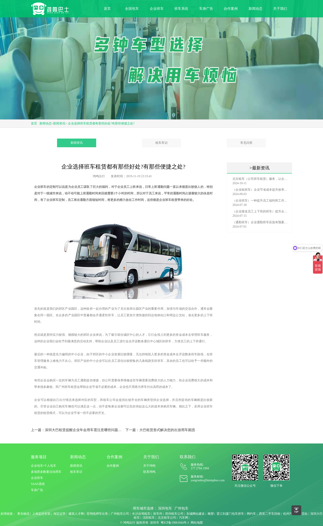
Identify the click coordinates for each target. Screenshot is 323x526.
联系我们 (187, 457)
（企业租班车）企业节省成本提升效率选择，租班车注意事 (260, 189)
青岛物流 (23, 513)
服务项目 (39, 457)
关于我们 (280, 8)
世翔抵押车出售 (97, 513)
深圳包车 (165, 508)
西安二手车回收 (269, 513)
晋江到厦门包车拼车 (230, 513)
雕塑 (211, 513)
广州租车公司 (120, 513)
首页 (107, 8)
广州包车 (181, 508)
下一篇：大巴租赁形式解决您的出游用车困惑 (160, 430)
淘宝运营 (59, 513)
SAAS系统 (38, 484)
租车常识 (161, 142)
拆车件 (157, 513)
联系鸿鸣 (149, 471)
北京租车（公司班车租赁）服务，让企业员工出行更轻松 (260, 178)
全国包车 (132, 8)
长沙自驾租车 (141, 513)
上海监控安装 (41, 513)
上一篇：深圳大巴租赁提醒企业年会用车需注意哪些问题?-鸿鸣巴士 (76, 430)
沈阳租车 (149, 517)
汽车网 (183, 517)
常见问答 (246, 142)
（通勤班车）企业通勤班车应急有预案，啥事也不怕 (260, 222)
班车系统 (181, 8)
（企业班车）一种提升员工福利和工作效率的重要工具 (260, 200)
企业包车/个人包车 (43, 465)
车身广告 (206, 8)
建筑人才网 (76, 513)
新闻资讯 (59, 123)
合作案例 (231, 8)
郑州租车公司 (174, 513)
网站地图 (197, 522)
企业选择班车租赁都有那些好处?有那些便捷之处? (101, 123)
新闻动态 (255, 8)
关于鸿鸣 (149, 465)
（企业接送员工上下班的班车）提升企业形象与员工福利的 (260, 211)
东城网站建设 (195, 513)
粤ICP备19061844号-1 (175, 522)
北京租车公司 (167, 517)
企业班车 (157, 8)
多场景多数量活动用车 (46, 471)
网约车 (251, 513)
